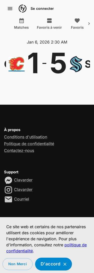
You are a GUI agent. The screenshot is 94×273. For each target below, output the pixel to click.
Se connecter (42, 9)
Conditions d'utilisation (25, 136)
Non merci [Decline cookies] (17, 264)
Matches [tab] (21, 24)
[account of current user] (10, 9)
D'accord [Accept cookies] (53, 264)
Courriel (21, 199)
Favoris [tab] (77, 24)
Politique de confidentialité (29, 143)
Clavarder (23, 179)
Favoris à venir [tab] (49, 24)
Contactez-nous (19, 150)
